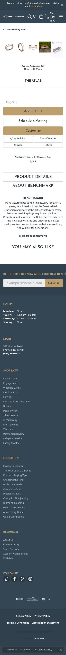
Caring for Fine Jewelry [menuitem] (15, 498)
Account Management (15, 553)
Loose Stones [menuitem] (10, 378)
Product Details (33, 177)
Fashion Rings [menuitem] (11, 392)
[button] (30, 16)
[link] (50, 16)
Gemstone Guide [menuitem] (12, 489)
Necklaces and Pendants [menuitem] (16, 401)
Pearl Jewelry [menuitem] (10, 410)
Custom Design (11, 544)
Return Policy (23, 616)
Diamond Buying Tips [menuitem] (15, 475)
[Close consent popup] (61, 650)
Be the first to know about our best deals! (33, 274)
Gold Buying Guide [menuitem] (13, 516)
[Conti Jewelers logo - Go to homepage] (14, 16)
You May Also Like (33, 247)
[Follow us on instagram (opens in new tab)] (30, 579)
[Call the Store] (11, 353)
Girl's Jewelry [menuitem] (10, 419)
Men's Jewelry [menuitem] (10, 424)
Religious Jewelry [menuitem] (12, 438)
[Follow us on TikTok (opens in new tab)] (6, 579)
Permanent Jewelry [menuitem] (13, 433)
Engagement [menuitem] (10, 383)
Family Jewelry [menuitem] (11, 443)
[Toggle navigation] (60, 16)
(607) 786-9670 (33, 69)
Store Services (11, 549)
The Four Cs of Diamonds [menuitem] (17, 470)
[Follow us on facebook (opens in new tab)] (14, 579)
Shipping (18, 145)
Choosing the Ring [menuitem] (13, 479)
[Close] (62, 5)
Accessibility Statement (45, 622)
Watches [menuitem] (8, 429)
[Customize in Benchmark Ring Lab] (57, 49)
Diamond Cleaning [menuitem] (13, 502)
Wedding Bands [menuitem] (12, 387)
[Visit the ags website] (33, 599)
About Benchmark (33, 186)
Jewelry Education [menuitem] (13, 466)
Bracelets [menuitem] (8, 406)
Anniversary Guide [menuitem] (13, 512)
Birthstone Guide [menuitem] (12, 484)
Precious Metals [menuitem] (12, 493)
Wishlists (8, 558)
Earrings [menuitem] (7, 396)
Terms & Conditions (18, 622)
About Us (8, 539)
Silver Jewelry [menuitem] (10, 415)
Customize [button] (33, 130)
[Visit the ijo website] (19, 599)
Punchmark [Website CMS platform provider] (38, 639)
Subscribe (53, 283)
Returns (48, 145)
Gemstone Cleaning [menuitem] (14, 507)
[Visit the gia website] (46, 599)
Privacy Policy (42, 616)
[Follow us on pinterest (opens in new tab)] (22, 579)
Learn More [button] (35, 6)
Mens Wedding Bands (16, 29)
